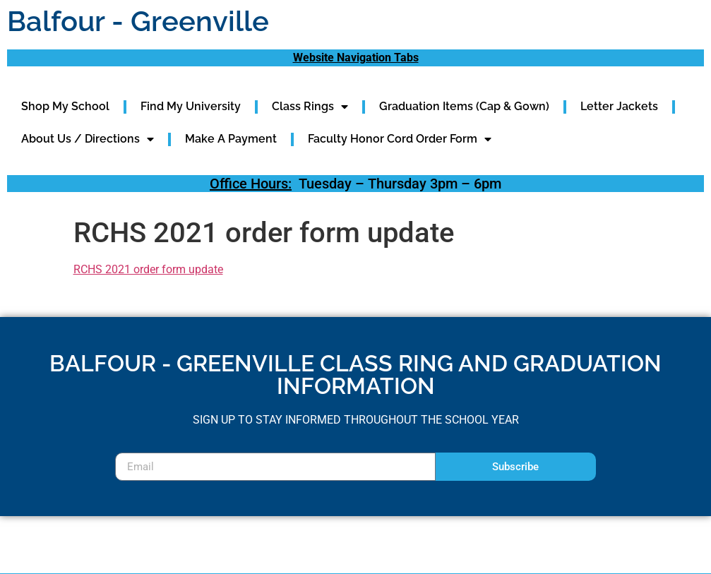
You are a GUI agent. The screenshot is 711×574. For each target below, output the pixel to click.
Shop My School (65, 106)
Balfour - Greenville (138, 20)
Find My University (191, 106)
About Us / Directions (87, 139)
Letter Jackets (619, 106)
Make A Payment (231, 138)
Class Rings (310, 106)
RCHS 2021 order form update (148, 269)
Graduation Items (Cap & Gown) (464, 106)
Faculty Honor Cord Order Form (399, 139)
